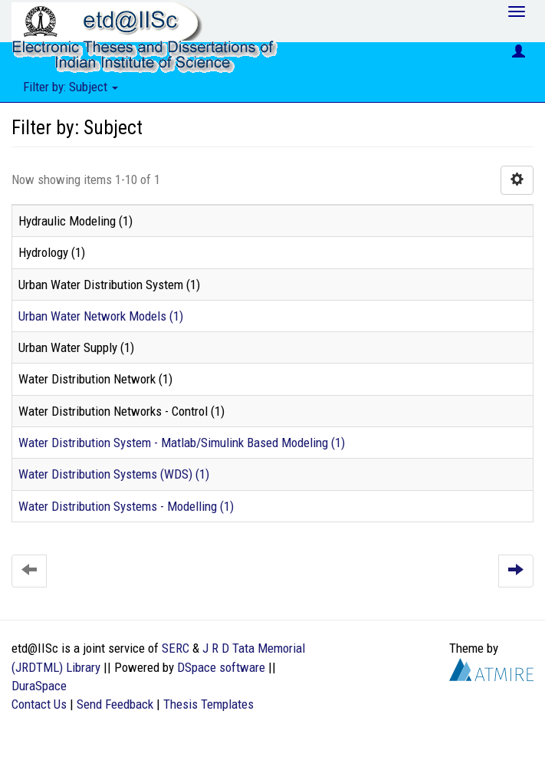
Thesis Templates (208, 704)
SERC (175, 648)
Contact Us (39, 704)
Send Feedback (115, 704)
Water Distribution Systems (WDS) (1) (113, 474)
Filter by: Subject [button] (70, 86)
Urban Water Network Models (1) (100, 316)
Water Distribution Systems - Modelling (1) (126, 506)
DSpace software (221, 667)
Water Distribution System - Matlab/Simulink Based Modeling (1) (181, 442)
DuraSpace (39, 685)
